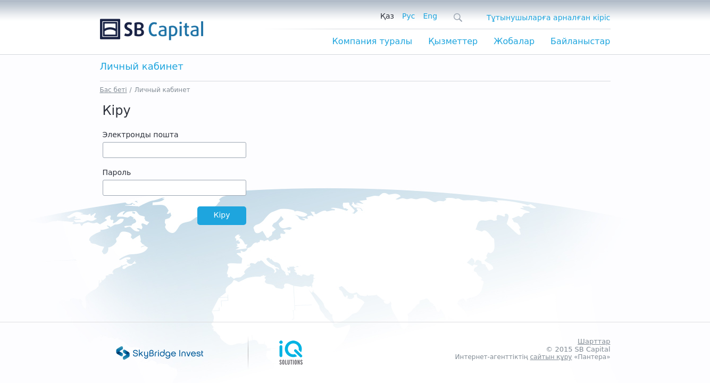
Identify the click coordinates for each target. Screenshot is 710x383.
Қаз (387, 16)
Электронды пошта (141, 134)
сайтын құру (551, 357)
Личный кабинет (162, 90)
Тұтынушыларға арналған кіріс (548, 17)
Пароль (117, 172)
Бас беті (113, 90)
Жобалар (514, 41)
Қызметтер (453, 41)
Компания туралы (372, 41)
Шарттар (594, 341)
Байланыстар (580, 41)
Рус (408, 16)
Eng (430, 16)
